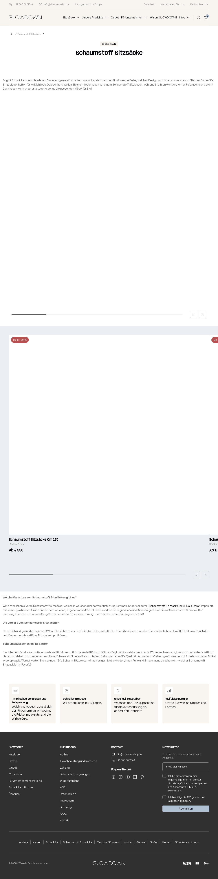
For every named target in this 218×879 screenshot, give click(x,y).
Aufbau (64, 754)
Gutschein (149, 4)
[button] (193, 314)
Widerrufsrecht (69, 780)
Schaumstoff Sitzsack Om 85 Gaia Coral (174, 606)
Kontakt (64, 820)
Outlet (115, 17)
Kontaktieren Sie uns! (172, 4)
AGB (62, 787)
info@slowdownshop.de (129, 754)
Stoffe (13, 761)
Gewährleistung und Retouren (78, 761)
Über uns (14, 794)
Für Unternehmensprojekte (25, 780)
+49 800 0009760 (125, 760)
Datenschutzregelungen (75, 774)
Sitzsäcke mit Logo (21, 787)
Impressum (67, 800)
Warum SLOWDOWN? (163, 17)
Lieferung (66, 807)
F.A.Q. (63, 813)
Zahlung (65, 767)
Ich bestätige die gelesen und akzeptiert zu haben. (183, 798)
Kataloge (14, 754)
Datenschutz (68, 794)
